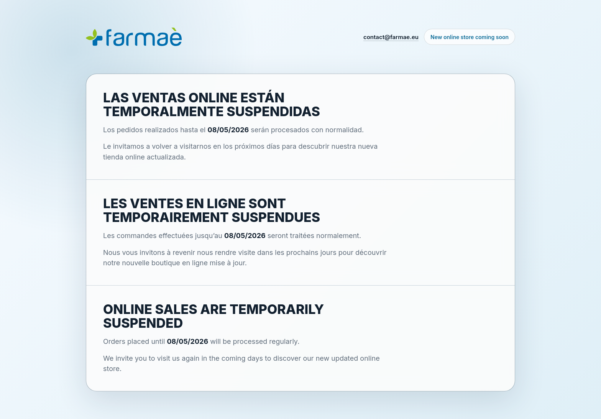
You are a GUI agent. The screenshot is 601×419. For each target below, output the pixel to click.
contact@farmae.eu (391, 37)
